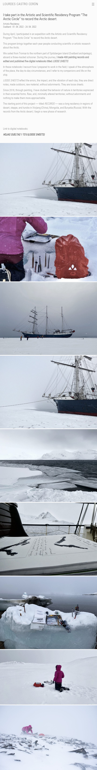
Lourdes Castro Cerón (20, 4)
